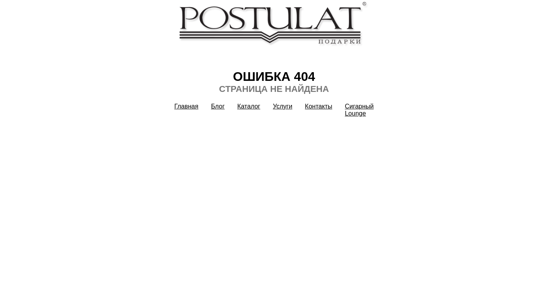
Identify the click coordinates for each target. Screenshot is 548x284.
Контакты (318, 106)
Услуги (282, 106)
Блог (218, 106)
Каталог (248, 106)
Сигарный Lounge (359, 110)
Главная (187, 106)
